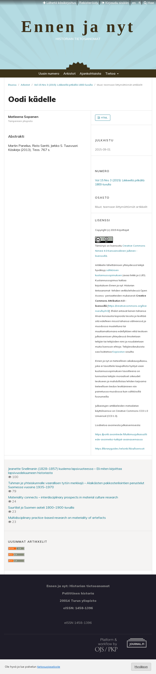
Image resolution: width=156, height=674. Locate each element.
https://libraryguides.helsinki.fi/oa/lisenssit (119, 448)
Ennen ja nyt (78, 26)
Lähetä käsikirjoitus (59, 3)
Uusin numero (49, 73)
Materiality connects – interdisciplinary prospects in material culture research (63, 497)
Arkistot (69, 73)
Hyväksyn (141, 666)
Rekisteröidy (88, 3)
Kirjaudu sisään (115, 3)
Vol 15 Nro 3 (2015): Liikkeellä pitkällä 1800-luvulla (63, 84)
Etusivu (12, 84)
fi (140, 3)
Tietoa (110, 73)
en (134, 3)
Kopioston (118, 351)
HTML (104, 117)
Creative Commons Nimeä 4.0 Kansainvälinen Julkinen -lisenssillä (120, 250)
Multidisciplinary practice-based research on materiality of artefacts (57, 518)
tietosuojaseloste (48, 666)
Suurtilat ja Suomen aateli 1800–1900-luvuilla (41, 507)
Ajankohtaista (90, 73)
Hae (149, 3)
